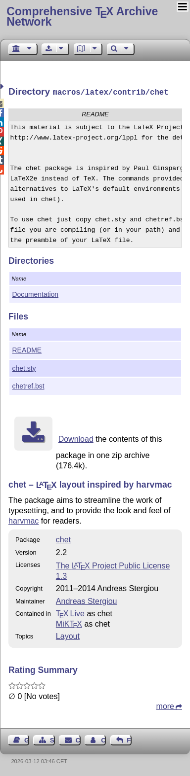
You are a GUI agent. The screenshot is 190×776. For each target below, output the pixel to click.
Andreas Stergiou (86, 600)
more (165, 705)
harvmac (23, 520)
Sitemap (52, 739)
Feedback (129, 739)
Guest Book (26, 739)
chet (63, 538)
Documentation (35, 293)
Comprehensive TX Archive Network (82, 16)
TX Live (70, 612)
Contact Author (103, 739)
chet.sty (24, 367)
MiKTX (69, 623)
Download (76, 438)
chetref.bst (28, 385)
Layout (68, 635)
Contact (78, 739)
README (27, 349)
